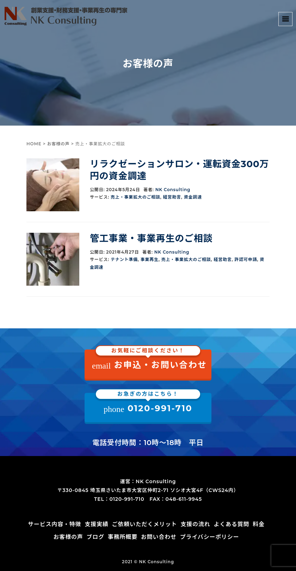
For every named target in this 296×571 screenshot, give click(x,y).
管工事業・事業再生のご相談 (151, 238)
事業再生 (150, 259)
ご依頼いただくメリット (144, 524)
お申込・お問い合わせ (149, 360)
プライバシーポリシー (209, 537)
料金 (259, 524)
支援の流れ (195, 524)
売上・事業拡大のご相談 (135, 197)
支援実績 (96, 524)
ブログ (95, 537)
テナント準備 (124, 259)
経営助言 (172, 197)
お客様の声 (58, 143)
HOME (34, 143)
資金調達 (193, 197)
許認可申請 (245, 259)
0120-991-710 (148, 403)
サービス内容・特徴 (54, 524)
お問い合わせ (159, 537)
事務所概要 (122, 537)
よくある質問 (231, 524)
